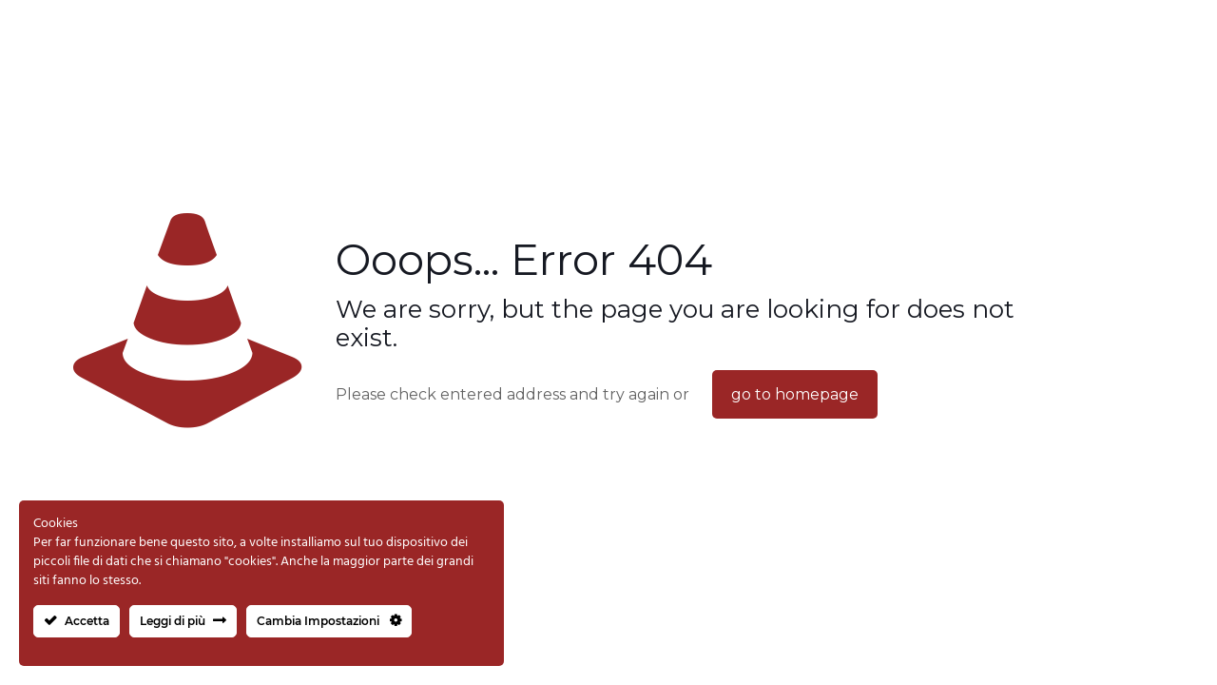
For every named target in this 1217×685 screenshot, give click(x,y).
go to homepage (795, 394)
